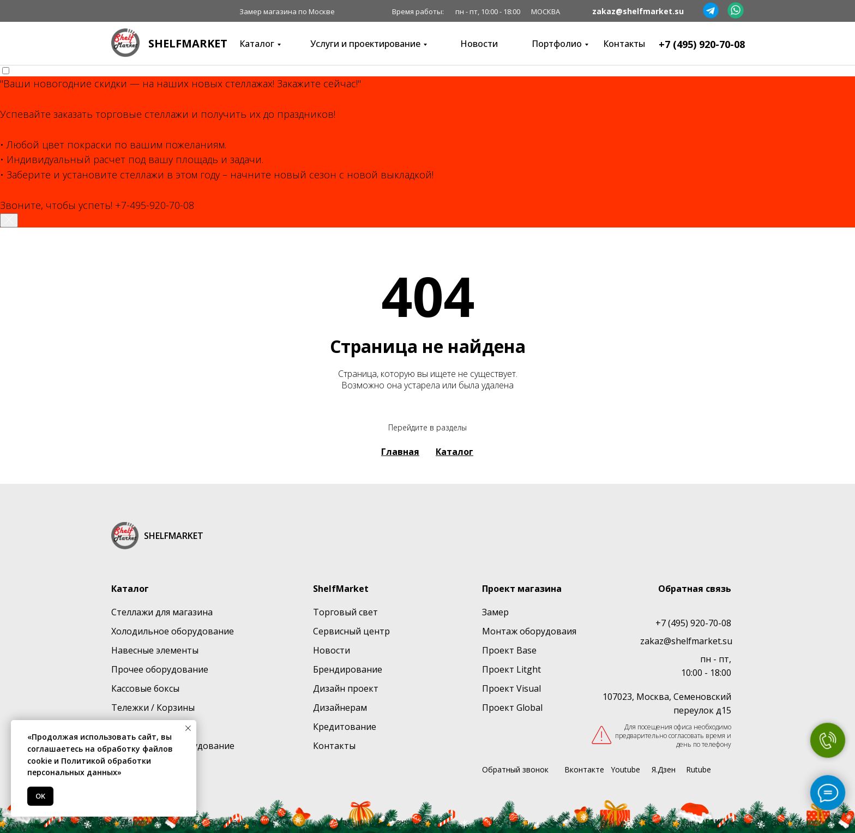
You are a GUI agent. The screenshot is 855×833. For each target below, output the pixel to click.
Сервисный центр (351, 631)
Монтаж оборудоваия (529, 631)
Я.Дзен (664, 769)
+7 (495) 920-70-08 (702, 44)
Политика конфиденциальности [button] (389, 822)
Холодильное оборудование (172, 631)
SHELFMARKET (187, 43)
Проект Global (512, 708)
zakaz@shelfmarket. (681, 641)
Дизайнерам (340, 708)
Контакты (624, 44)
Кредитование (344, 727)
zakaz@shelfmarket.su (638, 11)
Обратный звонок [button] (515, 769)
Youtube (625, 769)
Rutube (698, 769)
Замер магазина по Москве (287, 11)
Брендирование (347, 669)
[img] (125, 42)
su (727, 641)
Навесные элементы (154, 650)
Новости (479, 44)
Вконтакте (584, 769)
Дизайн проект (345, 688)
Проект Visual (511, 688)
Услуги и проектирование (365, 44)
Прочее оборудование (159, 669)
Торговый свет (345, 612)
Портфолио (557, 44)
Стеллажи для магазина (162, 612)
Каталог (256, 44)
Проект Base (509, 650)
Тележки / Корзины (153, 708)
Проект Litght (511, 669)
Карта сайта (505, 822)
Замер (495, 612)
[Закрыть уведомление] (9, 220)
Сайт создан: (688, 822)
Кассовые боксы (145, 688)
